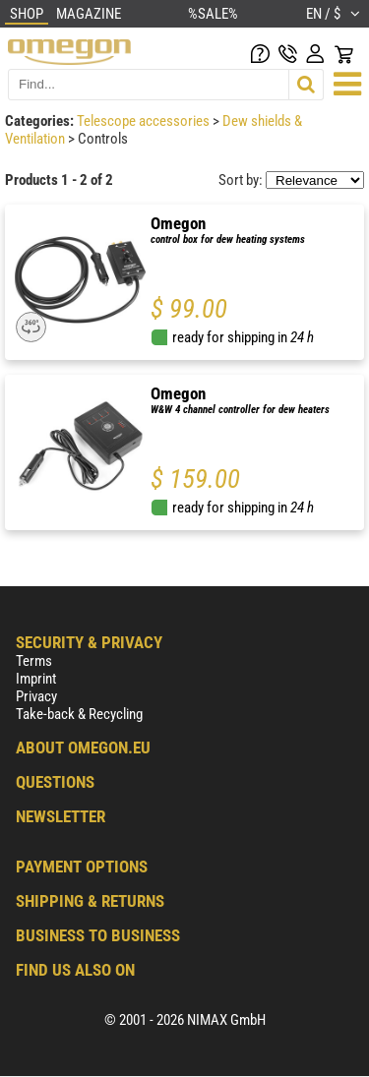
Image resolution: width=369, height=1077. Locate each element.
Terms (34, 661)
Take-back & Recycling (79, 714)
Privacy (36, 696)
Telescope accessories (145, 121)
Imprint (36, 679)
